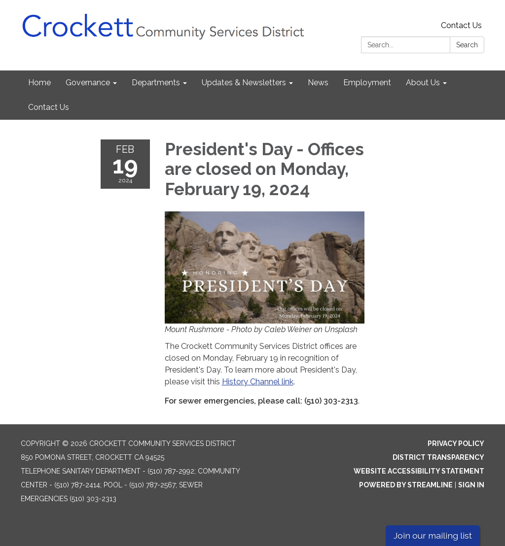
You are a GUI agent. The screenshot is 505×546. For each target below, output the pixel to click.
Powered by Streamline (406, 485)
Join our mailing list (433, 535)
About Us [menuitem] (423, 82)
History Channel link (257, 381)
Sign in (471, 485)
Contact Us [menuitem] (48, 107)
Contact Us (461, 25)
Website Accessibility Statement (419, 471)
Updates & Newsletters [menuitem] (244, 82)
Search (467, 45)
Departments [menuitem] (156, 82)
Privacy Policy (456, 443)
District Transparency (438, 457)
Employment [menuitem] (367, 82)
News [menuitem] (318, 82)
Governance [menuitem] (88, 82)
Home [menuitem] (39, 82)
